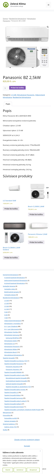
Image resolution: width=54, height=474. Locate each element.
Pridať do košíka (17, 88)
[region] (21, 461)
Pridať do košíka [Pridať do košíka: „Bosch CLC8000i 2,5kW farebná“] (11, 258)
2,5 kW (13, 95)
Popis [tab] (8, 104)
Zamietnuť (19, 470)
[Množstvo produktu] (6, 88)
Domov (5, 19)
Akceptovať (33, 470)
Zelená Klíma (18, 3)
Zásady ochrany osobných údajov (27, 440)
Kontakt (27, 446)
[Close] (40, 451)
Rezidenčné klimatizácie (17, 19)
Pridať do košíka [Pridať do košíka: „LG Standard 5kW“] (11, 209)
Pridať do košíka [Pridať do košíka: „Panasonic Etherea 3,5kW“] (36, 242)
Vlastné (7, 470)
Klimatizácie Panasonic (25, 95)
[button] (47, 27)
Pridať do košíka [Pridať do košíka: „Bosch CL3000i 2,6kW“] (36, 214)
